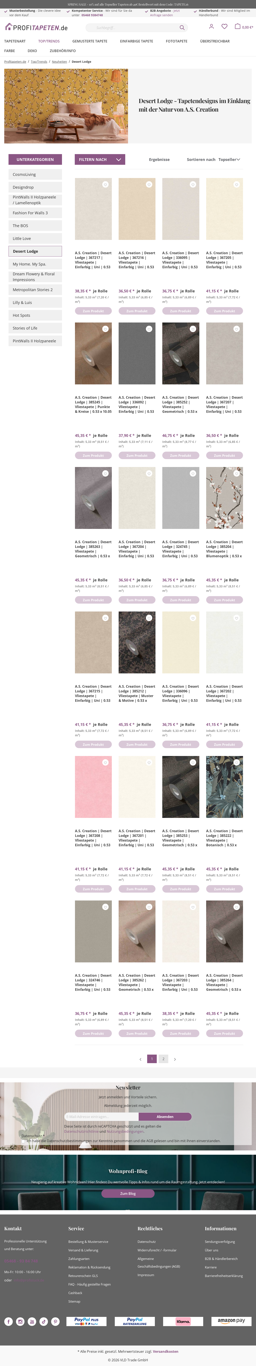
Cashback (75, 1293)
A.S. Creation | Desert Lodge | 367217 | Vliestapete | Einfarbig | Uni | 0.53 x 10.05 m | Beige (93, 260)
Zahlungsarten (78, 1259)
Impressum (146, 1275)
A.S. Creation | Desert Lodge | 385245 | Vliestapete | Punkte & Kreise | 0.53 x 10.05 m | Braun (93, 404)
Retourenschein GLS (83, 1276)
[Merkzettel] (224, 27)
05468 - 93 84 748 (21, 1261)
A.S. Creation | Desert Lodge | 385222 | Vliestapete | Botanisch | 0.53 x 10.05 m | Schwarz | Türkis (224, 838)
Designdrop (23, 187)
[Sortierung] (230, 160)
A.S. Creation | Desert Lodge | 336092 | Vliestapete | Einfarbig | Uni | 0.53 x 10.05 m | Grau (137, 404)
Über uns (211, 1250)
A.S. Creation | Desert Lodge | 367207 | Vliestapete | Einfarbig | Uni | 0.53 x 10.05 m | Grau (224, 404)
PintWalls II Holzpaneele (34, 340)
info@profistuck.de (29, 1280)
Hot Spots (21, 315)
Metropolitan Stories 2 (33, 289)
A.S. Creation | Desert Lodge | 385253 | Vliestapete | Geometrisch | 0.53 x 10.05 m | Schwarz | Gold (180, 838)
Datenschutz (147, 1241)
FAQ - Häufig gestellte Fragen (89, 1284)
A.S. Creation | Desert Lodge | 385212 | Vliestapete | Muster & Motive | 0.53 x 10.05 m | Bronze (137, 693)
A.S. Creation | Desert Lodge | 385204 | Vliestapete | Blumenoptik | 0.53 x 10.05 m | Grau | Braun (224, 549)
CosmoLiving (24, 174)
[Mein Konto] (211, 27)
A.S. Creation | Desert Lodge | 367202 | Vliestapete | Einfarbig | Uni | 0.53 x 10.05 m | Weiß (224, 693)
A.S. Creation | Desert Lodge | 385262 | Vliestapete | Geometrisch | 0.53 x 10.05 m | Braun (137, 982)
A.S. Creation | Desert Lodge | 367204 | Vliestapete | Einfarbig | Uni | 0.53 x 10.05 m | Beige (137, 549)
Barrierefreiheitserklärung (224, 1276)
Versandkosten (165, 1351)
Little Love (22, 238)
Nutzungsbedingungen (125, 1131)
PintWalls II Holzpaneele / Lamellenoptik (34, 200)
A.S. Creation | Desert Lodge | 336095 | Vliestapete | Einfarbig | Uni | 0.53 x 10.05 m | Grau (180, 260)
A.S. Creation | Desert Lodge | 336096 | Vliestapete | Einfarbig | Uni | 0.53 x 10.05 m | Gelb (180, 693)
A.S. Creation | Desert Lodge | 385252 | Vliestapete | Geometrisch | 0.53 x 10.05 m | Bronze (180, 404)
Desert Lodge (25, 251)
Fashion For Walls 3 (30, 212)
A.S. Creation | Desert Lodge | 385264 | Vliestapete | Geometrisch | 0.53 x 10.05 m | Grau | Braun (224, 982)
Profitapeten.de (15, 62)
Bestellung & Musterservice (88, 1241)
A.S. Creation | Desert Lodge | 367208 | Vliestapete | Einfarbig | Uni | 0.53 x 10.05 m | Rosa (93, 838)
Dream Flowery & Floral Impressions (34, 276)
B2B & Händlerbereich (221, 1259)
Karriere (211, 1267)
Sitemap (74, 1301)
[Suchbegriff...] (131, 27)
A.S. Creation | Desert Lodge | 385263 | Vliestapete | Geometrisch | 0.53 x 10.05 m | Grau (93, 549)
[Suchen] (182, 27)
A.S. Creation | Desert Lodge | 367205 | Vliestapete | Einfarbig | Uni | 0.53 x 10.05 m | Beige (224, 260)
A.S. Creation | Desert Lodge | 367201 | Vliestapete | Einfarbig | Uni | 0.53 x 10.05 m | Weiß (137, 838)
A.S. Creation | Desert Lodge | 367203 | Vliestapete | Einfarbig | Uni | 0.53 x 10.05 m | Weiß (180, 982)
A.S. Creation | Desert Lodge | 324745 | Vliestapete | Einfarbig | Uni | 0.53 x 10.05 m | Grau (180, 549)
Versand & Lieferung (83, 1250)
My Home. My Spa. (29, 264)
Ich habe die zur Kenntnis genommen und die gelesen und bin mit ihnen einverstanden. (124, 1141)
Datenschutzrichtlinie (81, 1131)
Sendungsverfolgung (220, 1241)
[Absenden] (165, 1116)
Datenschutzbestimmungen (69, 1140)
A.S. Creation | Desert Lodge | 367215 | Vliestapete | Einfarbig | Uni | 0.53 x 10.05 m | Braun (93, 693)
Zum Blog (128, 1193)
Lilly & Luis (22, 302)
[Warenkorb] (244, 27)
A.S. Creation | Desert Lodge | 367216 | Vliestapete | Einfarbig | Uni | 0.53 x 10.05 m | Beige (137, 260)
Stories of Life (25, 328)
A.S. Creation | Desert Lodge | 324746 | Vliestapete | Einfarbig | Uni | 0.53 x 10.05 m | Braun (93, 982)
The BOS (20, 225)
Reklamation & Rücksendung (89, 1267)
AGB (149, 1140)
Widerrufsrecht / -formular (157, 1250)
